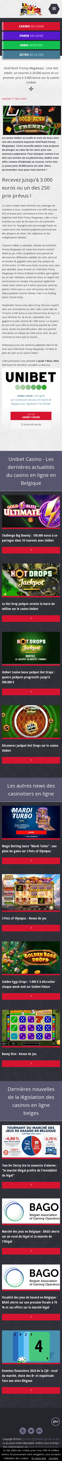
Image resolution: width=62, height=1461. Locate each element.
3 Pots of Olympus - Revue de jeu (24, 918)
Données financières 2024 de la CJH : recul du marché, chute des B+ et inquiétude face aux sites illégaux (30, 1375)
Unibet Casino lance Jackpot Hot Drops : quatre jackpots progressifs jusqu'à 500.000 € (28, 677)
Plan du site (53, 1439)
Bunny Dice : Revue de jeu (19, 1054)
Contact (27, 1439)
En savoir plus (38, 1458)
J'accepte (53, 1458)
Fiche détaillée (31, 424)
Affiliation (39, 1439)
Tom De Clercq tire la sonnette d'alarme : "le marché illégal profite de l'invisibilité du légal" (29, 1170)
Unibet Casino (31, 416)
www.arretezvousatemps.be (43, 1447)
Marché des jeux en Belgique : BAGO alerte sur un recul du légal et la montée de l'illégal (31, 1236)
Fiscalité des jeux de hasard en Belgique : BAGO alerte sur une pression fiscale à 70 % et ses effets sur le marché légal (30, 1302)
